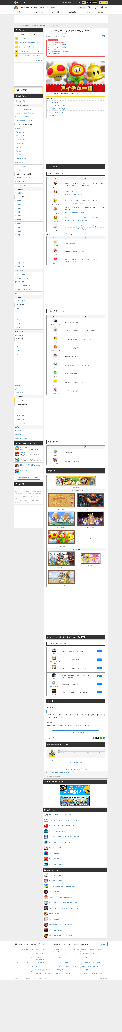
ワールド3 (18, 208)
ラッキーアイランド (20, 181)
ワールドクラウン (20, 266)
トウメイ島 (18, 147)
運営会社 (76, 944)
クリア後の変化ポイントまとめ (23, 120)
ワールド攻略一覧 (24, 38)
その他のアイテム (57, 112)
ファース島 (18, 170)
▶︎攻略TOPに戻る (75, 482)
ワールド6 (18, 219)
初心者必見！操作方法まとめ (56, 54)
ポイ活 (77, 2)
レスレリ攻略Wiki (84, 970)
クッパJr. (17, 327)
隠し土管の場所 (19, 282)
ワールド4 (18, 212)
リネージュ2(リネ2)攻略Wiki (63, 973)
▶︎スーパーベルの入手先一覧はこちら (74, 203)
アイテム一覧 (54, 102)
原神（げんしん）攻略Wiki (38, 962)
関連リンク (53, 115)
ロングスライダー (20, 139)
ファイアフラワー (20, 419)
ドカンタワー (19, 155)
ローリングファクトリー (22, 166)
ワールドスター (19, 231)
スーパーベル (19, 411)
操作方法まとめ (19, 293)
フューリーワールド (37, 12)
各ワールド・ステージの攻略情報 (57, 47)
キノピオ (17, 320)
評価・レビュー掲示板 (21, 438)
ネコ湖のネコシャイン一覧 (22, 178)
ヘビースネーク (19, 354)
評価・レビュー (61, 559)
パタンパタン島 (19, 136)
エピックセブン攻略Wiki (62, 962)
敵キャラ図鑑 (91, 519)
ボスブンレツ (19, 393)
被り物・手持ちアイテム (59, 109)
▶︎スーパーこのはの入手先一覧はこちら (75, 212)
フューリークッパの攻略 (22, 117)
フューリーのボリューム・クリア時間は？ (59, 51)
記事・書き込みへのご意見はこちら (76, 769)
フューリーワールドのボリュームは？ (25, 113)
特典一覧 (90, 559)
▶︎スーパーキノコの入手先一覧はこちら (75, 194)
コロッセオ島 (19, 143)
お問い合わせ (67, 944)
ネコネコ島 (18, 128)
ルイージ (17, 312)
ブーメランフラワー (20, 423)
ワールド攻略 (55, 12)
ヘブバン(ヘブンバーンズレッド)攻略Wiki (66, 966)
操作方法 (100, 12)
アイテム (87, 12)
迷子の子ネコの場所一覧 (22, 185)
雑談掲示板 (18, 434)
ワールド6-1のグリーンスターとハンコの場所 (31, 55)
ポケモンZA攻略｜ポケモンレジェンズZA (41, 949)
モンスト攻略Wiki (84, 957)
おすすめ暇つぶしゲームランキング (29, 477)
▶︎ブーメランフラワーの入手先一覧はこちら (76, 229)
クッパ (17, 342)
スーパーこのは (19, 415)
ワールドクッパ (19, 227)
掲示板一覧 (18, 430)
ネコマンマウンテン (20, 159)
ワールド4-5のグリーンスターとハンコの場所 (31, 42)
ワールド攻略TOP (20, 193)
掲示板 (36, 34)
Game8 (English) (85, 944)
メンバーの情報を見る (76, 762)
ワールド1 (18, 200)
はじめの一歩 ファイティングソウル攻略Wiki (91, 973)
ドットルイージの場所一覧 (26, 47)
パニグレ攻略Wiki (35, 966)
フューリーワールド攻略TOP (23, 109)
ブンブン (17, 346)
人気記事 (22, 34)
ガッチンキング (19, 389)
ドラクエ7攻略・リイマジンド (38, 953)
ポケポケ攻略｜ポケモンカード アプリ (90, 953)
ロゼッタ (17, 323)
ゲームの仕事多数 (65, 2)
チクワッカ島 (19, 162)
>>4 (49, 711)
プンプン (17, 350)
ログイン (103, 2)
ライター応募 (102, 944)
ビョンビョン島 (19, 132)
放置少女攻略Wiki (60, 970)
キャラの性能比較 (20, 301)
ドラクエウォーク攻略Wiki (38, 959)
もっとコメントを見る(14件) (76, 732)
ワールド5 (18, 216)
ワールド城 (18, 223)
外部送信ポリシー (56, 944)
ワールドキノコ (19, 235)
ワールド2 (18, 204)
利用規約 (33, 944)
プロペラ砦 (18, 151)
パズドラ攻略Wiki (60, 957)
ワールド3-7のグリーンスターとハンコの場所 (31, 51)
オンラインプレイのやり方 (56, 49)
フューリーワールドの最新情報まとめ (58, 45)
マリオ (17, 308)
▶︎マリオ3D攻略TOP (22, 101)
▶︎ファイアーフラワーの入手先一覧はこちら (76, 220)
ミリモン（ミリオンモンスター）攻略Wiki (41, 973)
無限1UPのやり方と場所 (22, 278)
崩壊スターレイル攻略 (36, 957)
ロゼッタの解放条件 (20, 274)
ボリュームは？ (61, 578)
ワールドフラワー (20, 263)
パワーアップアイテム (58, 105)
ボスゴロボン (19, 385)
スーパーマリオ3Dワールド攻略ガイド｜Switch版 (60, 772)
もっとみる (39, 60)
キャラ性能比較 (72, 12)
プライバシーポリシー (44, 944)
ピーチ (17, 316)
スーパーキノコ (19, 408)
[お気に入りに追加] (81, 7)
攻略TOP (21, 12)
